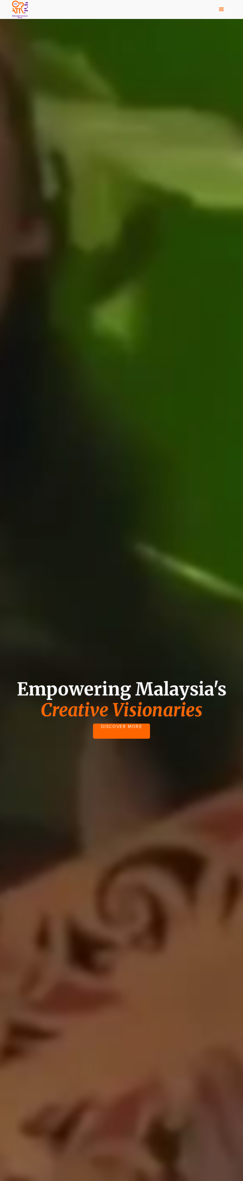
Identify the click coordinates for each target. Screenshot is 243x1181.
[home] (20, 10)
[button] (221, 9)
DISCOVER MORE (121, 726)
